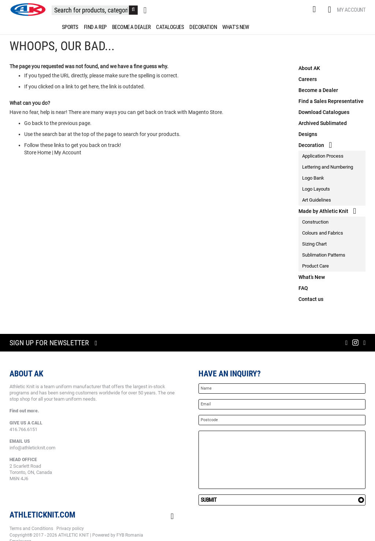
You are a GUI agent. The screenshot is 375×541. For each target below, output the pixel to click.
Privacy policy (70, 528)
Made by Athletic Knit (323, 211)
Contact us (310, 299)
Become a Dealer (318, 90)
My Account (351, 10)
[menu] (187, 27)
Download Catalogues (323, 112)
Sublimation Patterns (323, 255)
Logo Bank (313, 178)
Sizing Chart (314, 244)
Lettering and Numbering (327, 167)
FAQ (303, 288)
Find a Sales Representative (331, 101)
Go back (33, 123)
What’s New (311, 277)
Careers (307, 79)
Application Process (323, 156)
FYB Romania (129, 535)
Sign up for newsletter (49, 342)
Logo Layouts (316, 189)
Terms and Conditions (31, 528)
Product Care (315, 266)
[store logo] (28, 9)
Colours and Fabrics (322, 233)
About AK (309, 68)
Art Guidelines (316, 200)
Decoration (311, 145)
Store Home (37, 152)
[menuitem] (68, 27)
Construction (315, 222)
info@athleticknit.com (32, 447)
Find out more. (24, 410)
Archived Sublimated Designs (322, 128)
